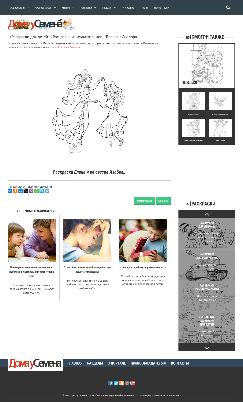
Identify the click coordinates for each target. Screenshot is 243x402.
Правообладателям (148, 363)
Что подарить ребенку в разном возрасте (143, 267)
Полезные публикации (36, 211)
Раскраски (86, 7)
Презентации (161, 7)
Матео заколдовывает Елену (194, 141)
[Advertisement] (206, 169)
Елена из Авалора (121, 36)
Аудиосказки (17, 7)
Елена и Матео (220, 141)
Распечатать (144, 200)
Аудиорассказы (43, 7)
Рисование (128, 7)
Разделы (95, 363)
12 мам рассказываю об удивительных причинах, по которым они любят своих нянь (31, 271)
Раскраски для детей (29, 36)
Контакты (180, 363)
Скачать (163, 200)
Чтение (66, 7)
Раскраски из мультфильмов (77, 36)
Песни (144, 7)
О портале (117, 363)
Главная (74, 363)
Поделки (107, 7)
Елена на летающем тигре (220, 114)
